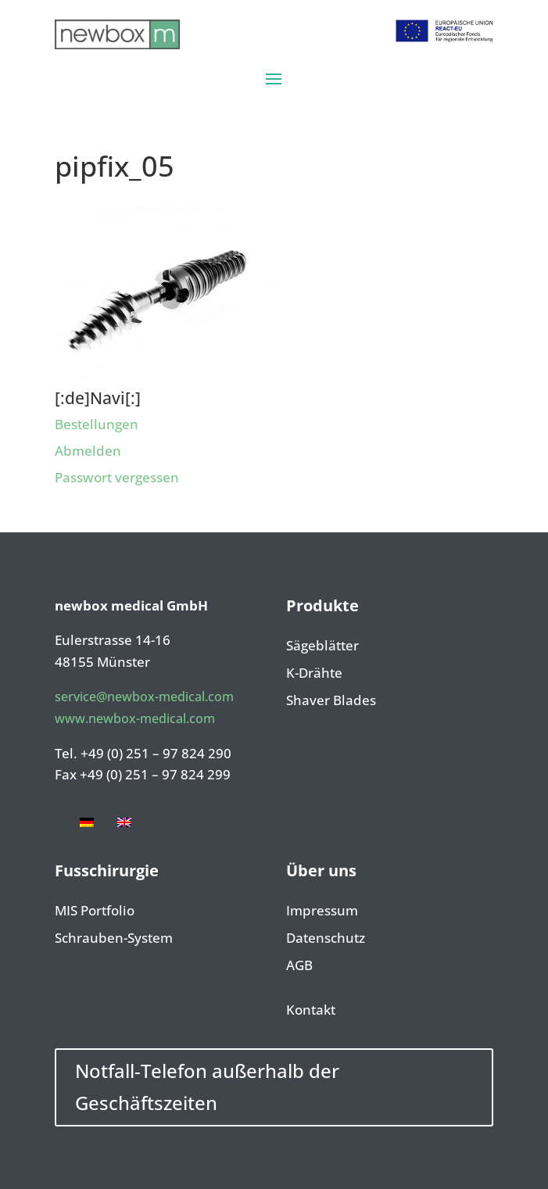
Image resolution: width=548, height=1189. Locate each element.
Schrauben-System (114, 939)
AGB (299, 966)
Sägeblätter (322, 646)
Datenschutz (325, 939)
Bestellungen (96, 424)
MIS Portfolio (94, 911)
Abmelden (88, 451)
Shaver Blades (331, 701)
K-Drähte (314, 674)
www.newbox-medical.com (135, 718)
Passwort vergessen (117, 477)
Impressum (322, 911)
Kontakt (310, 1011)
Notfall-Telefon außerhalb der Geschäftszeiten (207, 1087)
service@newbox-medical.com (144, 696)
